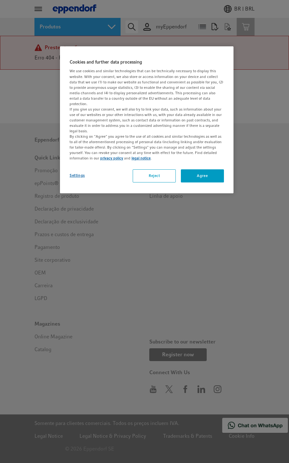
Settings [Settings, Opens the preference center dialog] (77, 175)
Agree (202, 176)
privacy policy (111, 158)
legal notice (141, 158)
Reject (154, 176)
